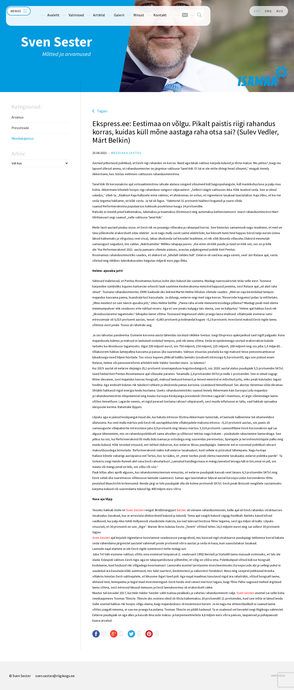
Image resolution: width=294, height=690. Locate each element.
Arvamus (17, 117)
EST (257, 11)
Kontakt (152, 11)
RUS (280, 11)
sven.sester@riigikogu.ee (55, 675)
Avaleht (46, 11)
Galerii (111, 11)
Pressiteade (20, 128)
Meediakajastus (22, 138)
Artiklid (91, 11)
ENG (268, 11)
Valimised (68, 11)
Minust (131, 11)
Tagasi (102, 111)
